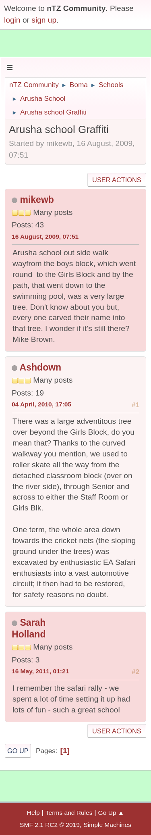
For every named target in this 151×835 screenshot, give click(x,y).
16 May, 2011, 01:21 (40, 671)
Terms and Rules (69, 812)
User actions (116, 179)
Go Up (18, 750)
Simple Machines (107, 824)
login (12, 20)
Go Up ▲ (111, 812)
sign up (43, 20)
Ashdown (41, 367)
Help (33, 812)
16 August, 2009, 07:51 (45, 236)
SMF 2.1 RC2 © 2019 (50, 824)
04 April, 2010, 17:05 (41, 404)
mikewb (37, 199)
